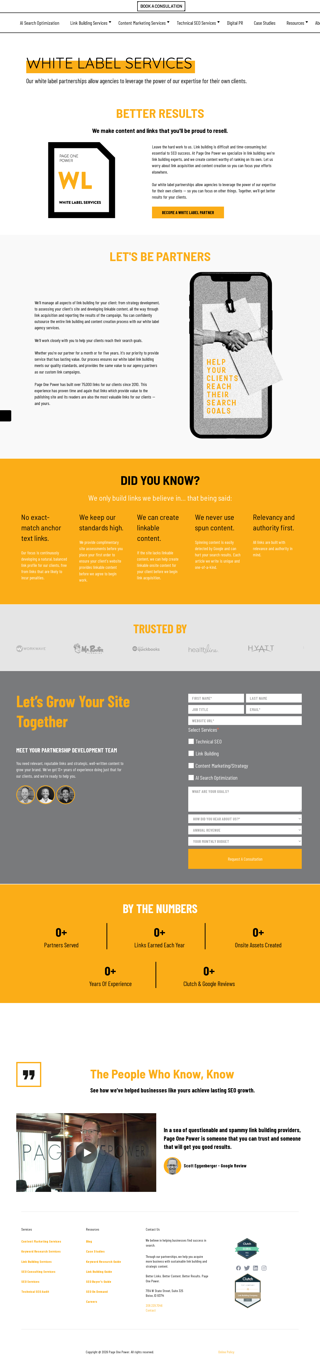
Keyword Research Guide (103, 1261)
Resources (295, 23)
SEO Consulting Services (38, 1271)
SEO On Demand (97, 1291)
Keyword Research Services (41, 1251)
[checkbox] (245, 759)
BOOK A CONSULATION (161, 5)
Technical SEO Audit (35, 1291)
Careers (91, 1301)
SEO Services (30, 1281)
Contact (151, 1310)
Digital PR (235, 23)
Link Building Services (89, 23)
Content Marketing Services (142, 23)
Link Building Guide (99, 1271)
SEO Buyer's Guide (98, 1281)
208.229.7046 (154, 1305)
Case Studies (265, 23)
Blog (89, 1241)
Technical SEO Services (196, 23)
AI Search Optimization (39, 23)
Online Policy (226, 1352)
